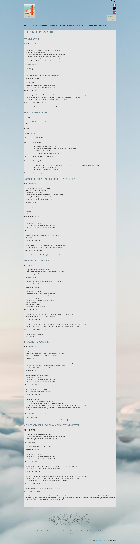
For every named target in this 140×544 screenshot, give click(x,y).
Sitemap (70, 534)
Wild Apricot (99, 540)
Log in (114, 1)
